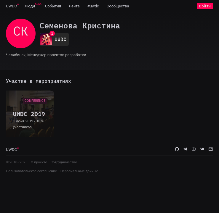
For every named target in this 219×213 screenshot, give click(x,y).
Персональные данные (79, 171)
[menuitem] (11, 6)
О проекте (39, 162)
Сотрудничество (63, 162)
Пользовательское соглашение (31, 171)
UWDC (11, 6)
